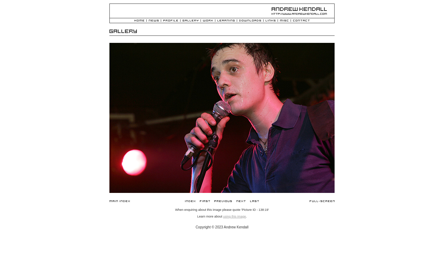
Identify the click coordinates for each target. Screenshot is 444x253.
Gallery (190, 21)
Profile (170, 21)
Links (270, 21)
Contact (301, 21)
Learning (226, 21)
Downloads (250, 21)
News (154, 21)
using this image (234, 216)
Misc (284, 21)
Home (139, 21)
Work (208, 21)
